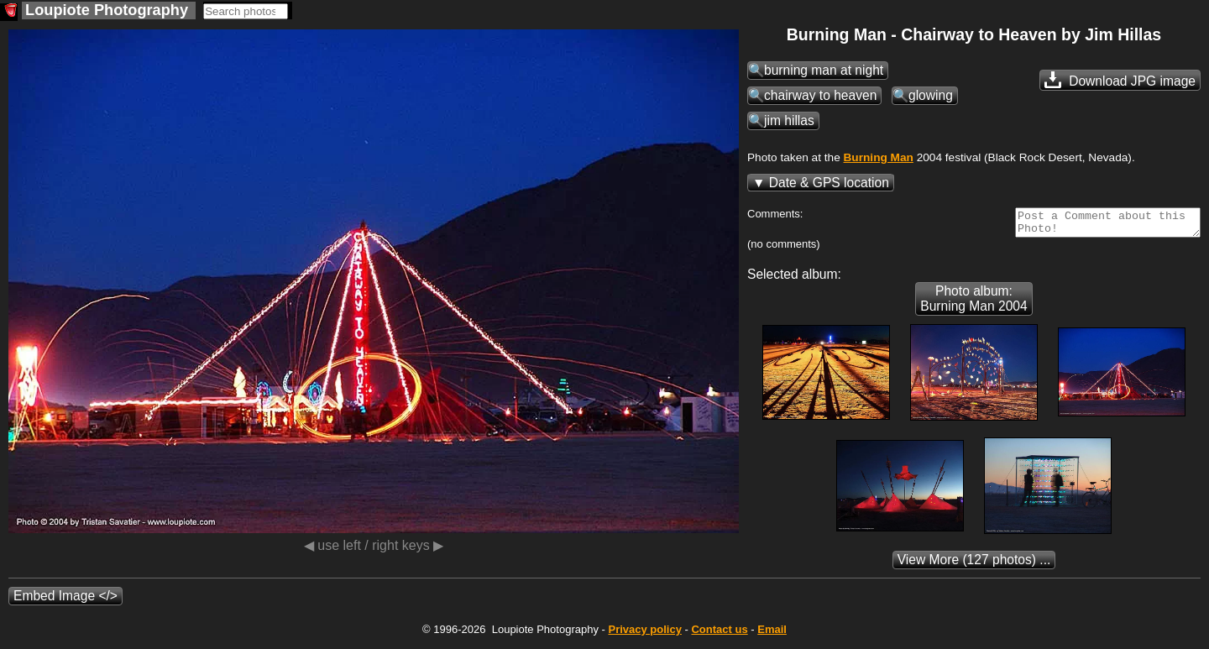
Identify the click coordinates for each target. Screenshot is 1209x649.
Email (772, 634)
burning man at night (823, 70)
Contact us (719, 634)
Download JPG (1120, 79)
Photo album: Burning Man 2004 (973, 303)
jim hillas (789, 120)
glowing (930, 95)
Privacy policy (644, 634)
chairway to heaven (820, 95)
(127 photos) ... (605, 564)
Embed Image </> (65, 601)
